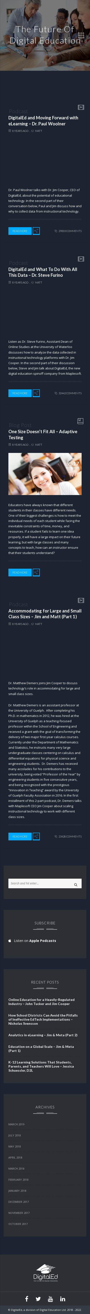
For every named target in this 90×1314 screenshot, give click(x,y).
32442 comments (70, 393)
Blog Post (20, 425)
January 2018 (17, 1190)
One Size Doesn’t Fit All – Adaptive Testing (42, 434)
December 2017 (18, 1202)
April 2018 (15, 1157)
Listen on (32, 940)
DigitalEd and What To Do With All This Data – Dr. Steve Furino (42, 272)
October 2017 (18, 1224)
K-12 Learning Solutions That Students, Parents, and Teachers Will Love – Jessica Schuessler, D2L (41, 1066)
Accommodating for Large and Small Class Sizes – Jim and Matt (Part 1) (45, 613)
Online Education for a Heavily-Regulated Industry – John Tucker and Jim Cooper (41, 1002)
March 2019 (16, 1124)
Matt (38, 130)
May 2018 (14, 1146)
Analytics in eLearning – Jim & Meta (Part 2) (43, 1035)
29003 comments (70, 230)
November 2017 (19, 1213)
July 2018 (14, 1135)
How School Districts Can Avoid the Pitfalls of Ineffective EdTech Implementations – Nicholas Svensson (43, 1019)
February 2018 (18, 1179)
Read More (20, 230)
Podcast (18, 111)
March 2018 (16, 1168)
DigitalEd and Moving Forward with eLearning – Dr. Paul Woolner (43, 120)
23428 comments (70, 836)
